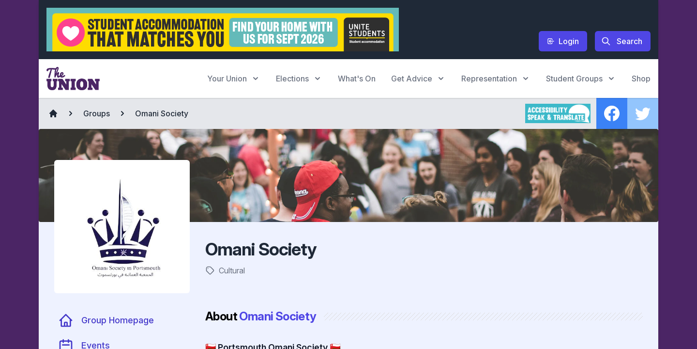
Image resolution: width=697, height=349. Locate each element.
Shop (641, 78)
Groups (96, 113)
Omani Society (161, 113)
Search (621, 41)
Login (563, 41)
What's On (357, 78)
